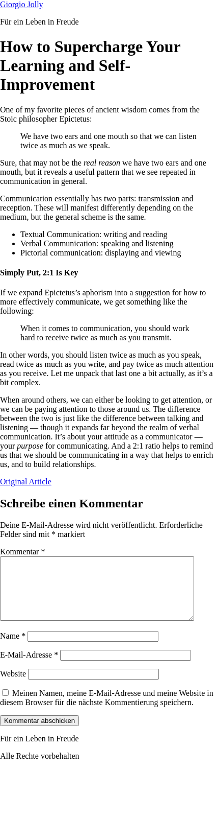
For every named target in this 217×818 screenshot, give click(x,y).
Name (12, 648)
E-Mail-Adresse (29, 667)
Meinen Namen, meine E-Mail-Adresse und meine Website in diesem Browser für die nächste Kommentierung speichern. (106, 710)
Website (13, 686)
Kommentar (22, 551)
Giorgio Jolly (21, 4)
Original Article (25, 481)
